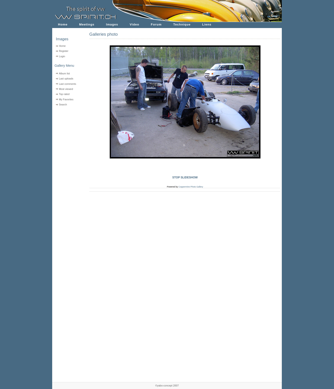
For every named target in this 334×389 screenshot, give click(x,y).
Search (63, 104)
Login (62, 56)
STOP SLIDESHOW (185, 177)
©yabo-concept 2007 (167, 385)
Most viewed (66, 89)
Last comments (67, 83)
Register (63, 51)
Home (62, 24)
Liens (207, 24)
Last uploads (66, 78)
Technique (182, 24)
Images (112, 24)
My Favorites (66, 99)
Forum (156, 24)
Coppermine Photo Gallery (190, 187)
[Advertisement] (67, 136)
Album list (64, 73)
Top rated (64, 94)
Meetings (86, 24)
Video (134, 24)
